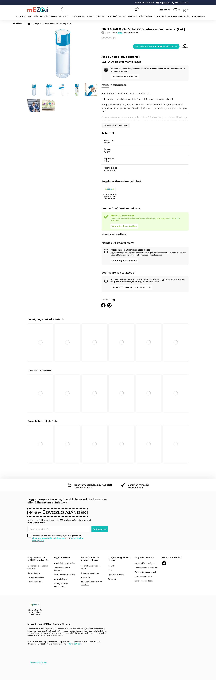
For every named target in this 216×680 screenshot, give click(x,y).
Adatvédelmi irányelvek (145, 572)
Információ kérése (122, 287)
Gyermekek (187, 17)
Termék (105, 85)
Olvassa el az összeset (115, 125)
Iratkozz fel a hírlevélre (64, 575)
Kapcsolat (164, 3)
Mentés (185, 48)
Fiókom (163, 9)
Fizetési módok (118, 85)
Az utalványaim (61, 579)
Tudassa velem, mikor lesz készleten (156, 46)
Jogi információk (144, 557)
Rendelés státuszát (144, 3)
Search (136, 9)
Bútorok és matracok (44, 17)
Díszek (95, 17)
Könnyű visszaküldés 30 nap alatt (93, 485)
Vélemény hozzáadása (124, 226)
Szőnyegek (73, 17)
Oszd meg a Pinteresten (109, 305)
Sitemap (112, 579)
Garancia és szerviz (90, 573)
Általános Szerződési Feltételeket (48, 538)
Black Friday (22, 17)
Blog (110, 570)
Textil (85, 17)
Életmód (200, 17)
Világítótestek (110, 17)
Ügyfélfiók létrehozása (64, 563)
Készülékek (138, 17)
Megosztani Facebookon (103, 305)
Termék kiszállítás (35, 577)
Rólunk (111, 566)
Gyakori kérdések (116, 575)
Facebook (164, 563)
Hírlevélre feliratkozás (125, 76)
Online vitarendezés (144, 581)
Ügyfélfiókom (62, 557)
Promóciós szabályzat (145, 563)
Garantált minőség (138, 485)
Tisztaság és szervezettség (163, 17)
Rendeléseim (33, 573)
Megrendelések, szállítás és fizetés (37, 559)
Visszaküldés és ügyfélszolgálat (90, 559)
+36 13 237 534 (182, 3)
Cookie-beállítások (143, 576)
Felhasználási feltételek (146, 567)
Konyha (125, 17)
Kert (62, 17)
